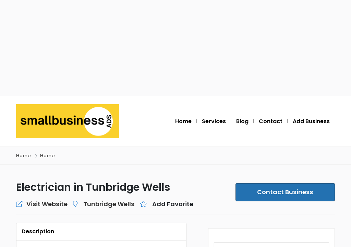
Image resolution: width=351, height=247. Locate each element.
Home (23, 155)
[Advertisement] (175, 48)
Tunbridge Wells (108, 204)
